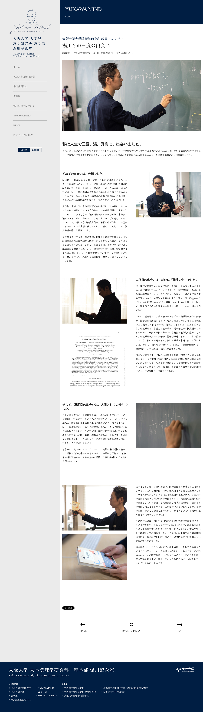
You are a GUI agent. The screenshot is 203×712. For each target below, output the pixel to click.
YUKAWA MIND (21, 115)
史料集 (16, 96)
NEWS (16, 125)
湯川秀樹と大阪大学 (21, 688)
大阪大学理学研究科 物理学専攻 (80, 692)
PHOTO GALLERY (23, 135)
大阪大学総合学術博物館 (76, 695)
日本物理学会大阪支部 (114, 692)
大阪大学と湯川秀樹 (24, 77)
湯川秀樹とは (20, 86)
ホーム (16, 67)
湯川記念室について (24, 106)
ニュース (42, 692)
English (35, 150)
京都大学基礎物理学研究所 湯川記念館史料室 (125, 688)
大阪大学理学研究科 (74, 688)
